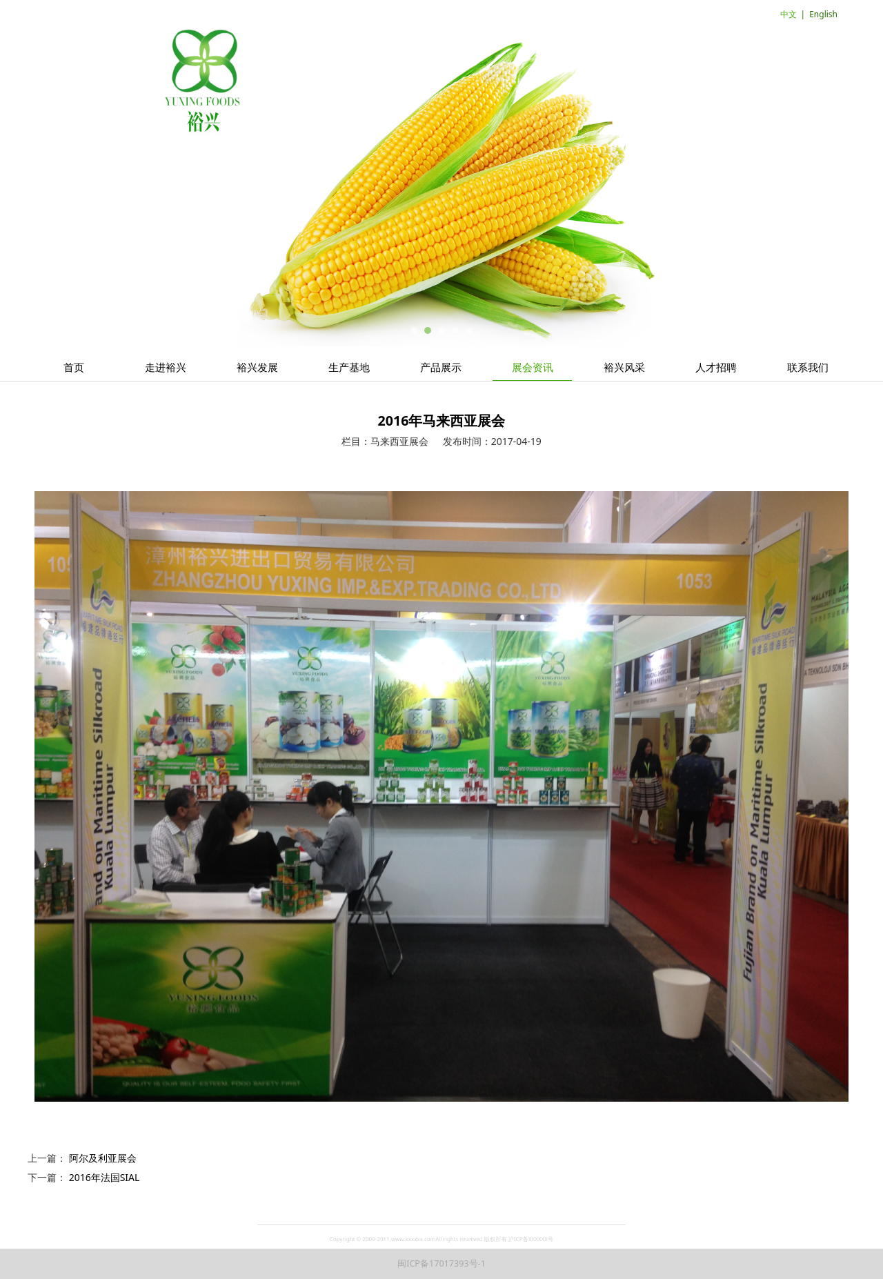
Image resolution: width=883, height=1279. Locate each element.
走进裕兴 (165, 367)
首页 (73, 367)
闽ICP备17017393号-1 (441, 1263)
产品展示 (441, 367)
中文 (788, 14)
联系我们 (808, 367)
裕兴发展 (257, 367)
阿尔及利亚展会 (103, 1157)
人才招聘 (716, 367)
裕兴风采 (624, 367)
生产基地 (349, 367)
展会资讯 (532, 367)
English (823, 14)
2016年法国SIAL (104, 1177)
